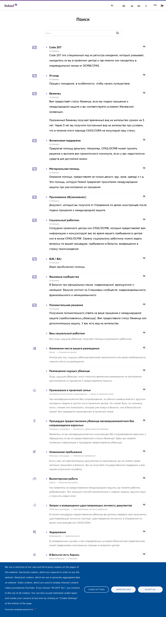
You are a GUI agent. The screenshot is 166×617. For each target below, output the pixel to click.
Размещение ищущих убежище (69, 371)
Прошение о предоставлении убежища (90, 429)
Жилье (52, 352)
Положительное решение (66, 305)
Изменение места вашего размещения (74, 348)
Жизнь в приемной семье (102, 394)
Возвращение (55, 536)
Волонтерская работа (63, 479)
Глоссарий (136, 6)
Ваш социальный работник (67, 333)
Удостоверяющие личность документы (90, 509)
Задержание (57, 532)
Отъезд (54, 75)
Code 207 (55, 47)
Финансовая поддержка (65, 140)
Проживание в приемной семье (70, 390)
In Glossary (54, 51)
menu (155, 5)
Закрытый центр (72, 536)
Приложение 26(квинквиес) (67, 197)
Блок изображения (118, 6)
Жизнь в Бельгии (56, 558)
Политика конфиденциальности (19, 609)
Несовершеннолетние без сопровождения (68, 394)
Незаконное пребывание (65, 452)
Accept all (150, 589)
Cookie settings (96, 589)
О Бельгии (72, 558)
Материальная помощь (64, 169)
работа (52, 482)
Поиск (145, 6)
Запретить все (123, 589)
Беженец (55, 93)
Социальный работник (64, 220)
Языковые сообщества (64, 277)
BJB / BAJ (55, 259)
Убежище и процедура (59, 429)
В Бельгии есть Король (64, 555)
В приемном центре (68, 352)
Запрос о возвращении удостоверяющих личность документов (90, 505)
